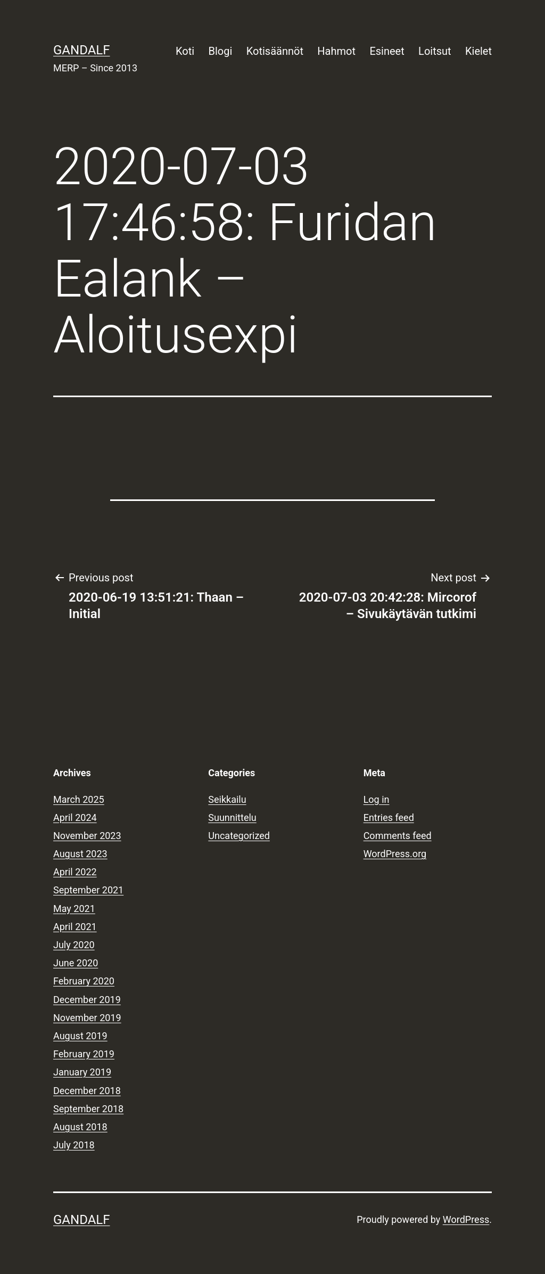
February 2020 (83, 981)
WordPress (466, 1219)
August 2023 (80, 853)
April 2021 (75, 926)
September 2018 (88, 1108)
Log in (377, 799)
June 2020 (75, 962)
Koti (185, 51)
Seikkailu (227, 799)
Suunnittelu (232, 817)
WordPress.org (395, 853)
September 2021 (88, 889)
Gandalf (81, 50)
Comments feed (398, 835)
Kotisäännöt (274, 51)
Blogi (221, 51)
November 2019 (87, 1017)
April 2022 (75, 871)
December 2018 (87, 1090)
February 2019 (83, 1053)
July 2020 (74, 944)
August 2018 (80, 1126)
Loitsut (434, 51)
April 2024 (75, 817)
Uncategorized (239, 835)
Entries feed (389, 817)
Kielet (478, 51)
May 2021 (74, 908)
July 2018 (74, 1144)
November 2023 (87, 835)
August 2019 (80, 1035)
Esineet (386, 51)
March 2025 (78, 799)
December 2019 (87, 999)
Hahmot (336, 51)
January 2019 (82, 1072)
